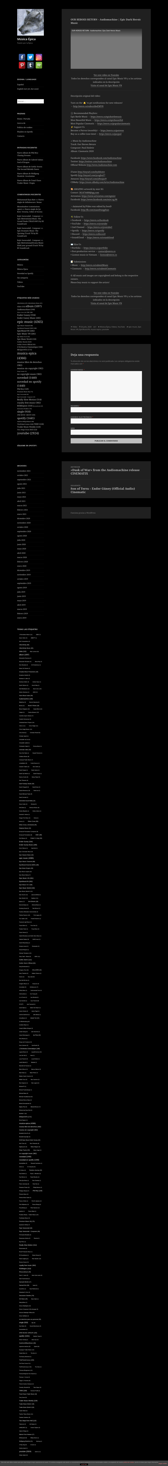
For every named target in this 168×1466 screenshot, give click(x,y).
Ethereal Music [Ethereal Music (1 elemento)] (36, 905)
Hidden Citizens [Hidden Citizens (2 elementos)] (36, 973)
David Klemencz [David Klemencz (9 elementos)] (24, 790)
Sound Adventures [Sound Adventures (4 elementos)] (35, 1326)
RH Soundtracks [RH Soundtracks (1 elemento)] (24, 1255)
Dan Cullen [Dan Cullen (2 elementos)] (36, 766)
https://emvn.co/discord (94, 234)
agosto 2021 (22, 484)
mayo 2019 (21, 600)
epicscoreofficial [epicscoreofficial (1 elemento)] (36, 894)
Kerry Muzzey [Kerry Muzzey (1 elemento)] (23, 1038)
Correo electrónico (82, 417)
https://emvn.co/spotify (93, 230)
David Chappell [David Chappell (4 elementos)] (24, 787)
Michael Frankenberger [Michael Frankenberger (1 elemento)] (25, 1090)
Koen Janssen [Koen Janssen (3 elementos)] (23, 1045)
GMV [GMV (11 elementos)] (37, 956)
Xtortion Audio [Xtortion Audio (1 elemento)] (23, 1448)
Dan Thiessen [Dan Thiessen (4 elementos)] (23, 780)
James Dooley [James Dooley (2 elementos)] (23, 1011)
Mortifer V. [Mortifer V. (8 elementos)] (23, 1113)
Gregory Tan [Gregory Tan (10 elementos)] (24, 970)
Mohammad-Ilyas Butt (26, 199)
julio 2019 (21, 592)
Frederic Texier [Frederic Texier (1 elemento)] (23, 929)
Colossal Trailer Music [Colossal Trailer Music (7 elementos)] (26, 759)
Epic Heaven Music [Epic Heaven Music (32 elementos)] (26, 855)
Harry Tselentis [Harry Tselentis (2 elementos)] (23, 973)
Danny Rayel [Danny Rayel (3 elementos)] (36, 777)
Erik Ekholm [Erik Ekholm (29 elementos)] (33, 901)
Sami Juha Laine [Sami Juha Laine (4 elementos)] (37, 1275)
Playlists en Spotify (25, 132)
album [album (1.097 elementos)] (34, 306)
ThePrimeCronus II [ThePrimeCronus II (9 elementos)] (25, 1367)
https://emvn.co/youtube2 (100, 227)
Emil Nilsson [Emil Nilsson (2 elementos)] (23, 838)
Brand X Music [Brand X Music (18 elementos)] (33, 705)
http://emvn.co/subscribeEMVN (88, 106)
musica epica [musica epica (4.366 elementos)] (27, 1123)
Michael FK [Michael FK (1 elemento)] (22, 1086)
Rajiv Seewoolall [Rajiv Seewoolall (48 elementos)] (23, 394)
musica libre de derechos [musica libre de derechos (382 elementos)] (30, 1127)
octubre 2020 (22, 527)
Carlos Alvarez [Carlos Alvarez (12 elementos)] (33, 712)
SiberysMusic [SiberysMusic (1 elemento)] (23, 1302)
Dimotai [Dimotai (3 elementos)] (34, 804)
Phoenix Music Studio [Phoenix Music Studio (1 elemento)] (25, 1197)
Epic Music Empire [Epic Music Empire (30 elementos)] (26, 868)
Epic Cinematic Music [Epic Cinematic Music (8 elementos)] (26, 851)
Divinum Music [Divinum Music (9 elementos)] (34, 807)
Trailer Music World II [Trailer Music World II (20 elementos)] (26, 1407)
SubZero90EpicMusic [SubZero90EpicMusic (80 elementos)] (25, 421)
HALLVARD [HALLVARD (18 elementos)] (37, 970)
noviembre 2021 (24, 471)
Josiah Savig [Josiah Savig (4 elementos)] (23, 1031)
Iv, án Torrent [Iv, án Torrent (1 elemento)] (23, 997)
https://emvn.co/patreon (112, 130)
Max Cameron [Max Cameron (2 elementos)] (35, 1079)
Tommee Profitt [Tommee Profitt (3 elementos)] (35, 1390)
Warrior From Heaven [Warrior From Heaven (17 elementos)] (26, 1434)
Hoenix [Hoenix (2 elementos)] (21, 976)
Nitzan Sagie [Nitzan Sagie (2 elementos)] (37, 1150)
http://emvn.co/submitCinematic (100, 268)
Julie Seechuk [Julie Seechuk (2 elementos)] (35, 1031)
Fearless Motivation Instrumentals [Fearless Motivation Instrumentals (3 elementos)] (28, 911)
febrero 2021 (22, 510)
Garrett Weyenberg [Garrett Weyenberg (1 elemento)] (24, 942)
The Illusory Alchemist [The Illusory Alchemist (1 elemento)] (25, 1356)
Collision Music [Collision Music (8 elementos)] (24, 756)
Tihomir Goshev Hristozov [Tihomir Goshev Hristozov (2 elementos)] (26, 1384)
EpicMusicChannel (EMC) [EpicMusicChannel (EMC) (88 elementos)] (27, 328)
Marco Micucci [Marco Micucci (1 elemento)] (23, 1069)
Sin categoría (22, 278)
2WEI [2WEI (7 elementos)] (38, 634)
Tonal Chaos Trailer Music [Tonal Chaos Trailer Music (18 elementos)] (28, 1394)
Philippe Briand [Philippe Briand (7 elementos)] (24, 1190)
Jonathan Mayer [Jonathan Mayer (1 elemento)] (24, 1024)
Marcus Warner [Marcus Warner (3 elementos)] (36, 1069)
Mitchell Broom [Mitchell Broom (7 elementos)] (36, 1106)
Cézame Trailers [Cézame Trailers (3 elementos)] (24, 766)
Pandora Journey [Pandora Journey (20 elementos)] (35, 1170)
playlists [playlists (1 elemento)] (22, 1211)
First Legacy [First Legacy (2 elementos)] (37, 915)
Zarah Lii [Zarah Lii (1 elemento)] (38, 1451)
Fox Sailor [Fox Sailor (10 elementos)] (23, 918)
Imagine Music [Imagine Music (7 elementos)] (24, 983)
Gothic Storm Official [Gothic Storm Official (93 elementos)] (26, 344)
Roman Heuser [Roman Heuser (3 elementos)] (24, 1262)
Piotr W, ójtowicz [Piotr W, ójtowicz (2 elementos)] (37, 1201)
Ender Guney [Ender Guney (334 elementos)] (26, 315)
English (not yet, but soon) (28, 89)
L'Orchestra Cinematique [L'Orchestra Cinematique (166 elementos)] (30, 347)
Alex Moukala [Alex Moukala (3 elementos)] (23, 665)
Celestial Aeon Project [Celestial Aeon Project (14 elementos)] (26, 722)
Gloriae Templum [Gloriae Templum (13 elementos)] (25, 953)
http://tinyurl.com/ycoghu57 (91, 175)
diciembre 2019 (23, 570)
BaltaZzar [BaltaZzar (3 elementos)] (22, 702)
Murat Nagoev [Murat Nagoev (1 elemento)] (23, 1120)
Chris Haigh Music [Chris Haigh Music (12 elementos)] (25, 729)
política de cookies (128, 1462)
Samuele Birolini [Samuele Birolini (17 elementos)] (25, 1282)
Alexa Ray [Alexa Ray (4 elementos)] (38, 661)
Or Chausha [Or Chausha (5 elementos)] (31, 1166)
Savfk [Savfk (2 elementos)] (35, 1285)
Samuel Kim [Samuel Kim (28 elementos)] (24, 1285)
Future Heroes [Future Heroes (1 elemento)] (23, 932)
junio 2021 (21, 492)
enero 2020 (21, 566)
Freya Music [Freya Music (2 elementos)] (35, 929)
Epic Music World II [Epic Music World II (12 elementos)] (26, 891)
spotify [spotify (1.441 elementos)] (26, 418)
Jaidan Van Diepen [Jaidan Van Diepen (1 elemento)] (35, 1007)
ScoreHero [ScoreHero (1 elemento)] (22, 1288)
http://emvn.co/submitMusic (94, 265)
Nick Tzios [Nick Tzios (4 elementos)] (22, 1143)
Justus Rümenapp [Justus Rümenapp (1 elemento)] (24, 1035)
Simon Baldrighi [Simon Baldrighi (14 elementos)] (25, 1306)
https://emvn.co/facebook (96, 220)
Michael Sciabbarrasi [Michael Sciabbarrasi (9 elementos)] (26, 1096)
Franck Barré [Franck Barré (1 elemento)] (23, 925)
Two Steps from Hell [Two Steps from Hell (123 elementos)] (27, 430)
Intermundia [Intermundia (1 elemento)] (23, 994)
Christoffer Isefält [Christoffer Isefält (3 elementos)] (24, 743)
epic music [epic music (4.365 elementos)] (30, 322)
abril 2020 (21, 553)
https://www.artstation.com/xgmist (98, 196)
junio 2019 (21, 596)
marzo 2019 (22, 609)
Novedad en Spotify (25, 273)
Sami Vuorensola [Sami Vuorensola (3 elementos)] (24, 1278)
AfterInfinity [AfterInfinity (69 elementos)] (22, 303)
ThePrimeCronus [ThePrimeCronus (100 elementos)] (25, 424)
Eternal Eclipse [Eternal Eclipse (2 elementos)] (23, 905)
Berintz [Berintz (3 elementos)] (22, 705)
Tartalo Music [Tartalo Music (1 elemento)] (23, 1353)
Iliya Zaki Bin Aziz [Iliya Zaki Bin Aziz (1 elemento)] (24, 980)
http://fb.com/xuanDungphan (95, 209)
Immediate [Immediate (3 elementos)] (22, 987)
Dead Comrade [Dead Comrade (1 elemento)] (23, 797)
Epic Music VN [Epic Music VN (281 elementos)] (26, 333)
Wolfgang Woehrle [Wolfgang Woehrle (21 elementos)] (26, 1441)
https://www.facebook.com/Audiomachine (101, 158)
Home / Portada (23, 119)
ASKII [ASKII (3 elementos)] (35, 692)
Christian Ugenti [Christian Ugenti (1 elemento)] (24, 736)
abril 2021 (21, 501)
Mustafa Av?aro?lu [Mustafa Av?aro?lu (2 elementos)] (24, 1133)
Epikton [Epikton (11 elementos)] (34, 898)
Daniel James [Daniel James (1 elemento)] (35, 770)
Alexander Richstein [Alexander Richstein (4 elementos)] (25, 661)
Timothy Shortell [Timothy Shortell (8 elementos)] (24, 1387)
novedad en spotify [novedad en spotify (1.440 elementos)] (29, 1160)
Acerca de (21, 123)
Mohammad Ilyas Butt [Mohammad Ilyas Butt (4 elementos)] (25, 1110)
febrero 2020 (22, 561)
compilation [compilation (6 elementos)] (23, 763)
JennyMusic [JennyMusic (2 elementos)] (23, 1018)
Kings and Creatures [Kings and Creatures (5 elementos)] (25, 1042)
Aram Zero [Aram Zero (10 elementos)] (37, 688)
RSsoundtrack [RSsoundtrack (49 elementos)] (38, 406)
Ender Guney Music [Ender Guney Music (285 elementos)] (29, 318)
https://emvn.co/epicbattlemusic (106, 116)
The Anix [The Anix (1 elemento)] (34, 1353)
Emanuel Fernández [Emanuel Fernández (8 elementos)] (25, 835)
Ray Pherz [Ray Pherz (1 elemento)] (22, 1241)
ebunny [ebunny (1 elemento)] (21, 821)
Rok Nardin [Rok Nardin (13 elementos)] (36, 1258)
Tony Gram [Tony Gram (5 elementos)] (23, 1397)
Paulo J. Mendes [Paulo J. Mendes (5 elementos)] (35, 1173)
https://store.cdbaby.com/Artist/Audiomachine (102, 182)
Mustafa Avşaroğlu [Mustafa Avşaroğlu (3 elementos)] (24, 1136)
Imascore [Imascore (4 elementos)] (35, 983)
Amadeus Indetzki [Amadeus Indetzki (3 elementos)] (24, 675)
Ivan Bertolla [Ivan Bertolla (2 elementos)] (34, 997)
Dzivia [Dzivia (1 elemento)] (36, 818)
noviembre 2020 (24, 523)
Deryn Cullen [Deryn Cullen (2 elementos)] (23, 804)
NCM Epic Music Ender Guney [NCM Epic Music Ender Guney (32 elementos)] (29, 1140)
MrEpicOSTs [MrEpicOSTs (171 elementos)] (24, 349)
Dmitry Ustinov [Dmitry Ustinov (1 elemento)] (37, 811)
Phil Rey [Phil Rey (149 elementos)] (23, 389)
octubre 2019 (22, 579)
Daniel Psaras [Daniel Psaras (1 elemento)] (37, 773)
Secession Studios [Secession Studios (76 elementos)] (24, 409)
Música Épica (26, 39)
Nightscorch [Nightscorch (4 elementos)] (23, 1146)
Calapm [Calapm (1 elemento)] (22, 712)
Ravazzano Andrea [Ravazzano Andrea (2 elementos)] (24, 1238)
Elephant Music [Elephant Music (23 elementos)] (25, 828)
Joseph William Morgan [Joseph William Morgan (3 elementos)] (26, 1028)
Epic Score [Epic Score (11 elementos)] (23, 894)
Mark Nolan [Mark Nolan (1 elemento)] (22, 1072)
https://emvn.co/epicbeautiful (109, 120)
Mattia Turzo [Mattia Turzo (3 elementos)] (23, 1079)
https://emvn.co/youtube (95, 223)
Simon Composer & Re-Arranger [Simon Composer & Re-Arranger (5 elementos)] (28, 1309)
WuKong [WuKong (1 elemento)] (39, 1441)
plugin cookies (163, 1463)
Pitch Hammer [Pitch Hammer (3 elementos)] (35, 1207)
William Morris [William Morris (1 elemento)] (34, 1437)
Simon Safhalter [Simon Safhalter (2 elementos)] (24, 1316)
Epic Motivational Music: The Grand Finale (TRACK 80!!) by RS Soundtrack (30, 221)
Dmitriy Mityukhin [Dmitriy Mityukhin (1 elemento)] (24, 811)
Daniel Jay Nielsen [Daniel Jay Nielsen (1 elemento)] (24, 773)
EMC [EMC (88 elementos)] (30, 312)
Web (73, 428)
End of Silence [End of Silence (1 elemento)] (23, 848)
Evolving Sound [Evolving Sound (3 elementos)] (24, 908)
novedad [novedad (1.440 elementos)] (27, 377)
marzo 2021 (22, 505)
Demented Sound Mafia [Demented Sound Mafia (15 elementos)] (27, 801)
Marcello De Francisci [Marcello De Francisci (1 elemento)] (25, 1065)
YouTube (20, 286)
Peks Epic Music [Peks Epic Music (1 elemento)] (24, 1180)
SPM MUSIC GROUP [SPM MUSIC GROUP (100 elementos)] (26, 415)
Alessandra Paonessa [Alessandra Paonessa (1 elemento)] (25, 658)
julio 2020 (21, 540)
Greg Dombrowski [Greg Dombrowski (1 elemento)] (24, 966)
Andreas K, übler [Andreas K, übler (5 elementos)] (24, 678)
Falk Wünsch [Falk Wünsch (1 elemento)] (36, 908)
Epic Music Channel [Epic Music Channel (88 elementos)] (25, 326)
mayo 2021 (21, 497)
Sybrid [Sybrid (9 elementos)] (36, 1346)
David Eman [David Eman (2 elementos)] (36, 787)
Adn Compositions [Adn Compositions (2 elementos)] (24, 641)
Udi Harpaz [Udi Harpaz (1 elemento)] (32, 1424)
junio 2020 (21, 544)
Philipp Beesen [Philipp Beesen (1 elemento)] (37, 1187)
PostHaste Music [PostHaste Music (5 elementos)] (24, 1218)
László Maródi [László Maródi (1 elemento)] (23, 1062)
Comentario (78, 370)
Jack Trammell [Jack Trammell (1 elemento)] (31, 1004)
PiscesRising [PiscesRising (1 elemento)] (23, 1207)
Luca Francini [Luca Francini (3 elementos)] (23, 1059)
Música (20, 265)
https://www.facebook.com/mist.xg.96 (99, 199)
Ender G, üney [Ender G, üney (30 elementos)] (36, 838)
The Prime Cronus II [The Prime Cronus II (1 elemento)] (24, 1363)
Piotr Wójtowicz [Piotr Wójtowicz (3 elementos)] (24, 1204)
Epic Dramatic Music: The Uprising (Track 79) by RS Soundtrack (27, 233)
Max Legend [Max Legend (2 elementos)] (35, 1083)
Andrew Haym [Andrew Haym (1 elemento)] (37, 682)
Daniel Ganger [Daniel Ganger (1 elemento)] (23, 770)
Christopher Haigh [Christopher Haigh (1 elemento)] (24, 746)
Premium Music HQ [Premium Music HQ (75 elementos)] (25, 392)
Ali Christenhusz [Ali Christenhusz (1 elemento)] (36, 665)
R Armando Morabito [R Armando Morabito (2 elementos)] (25, 1234)
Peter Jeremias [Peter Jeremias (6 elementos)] (24, 1184)
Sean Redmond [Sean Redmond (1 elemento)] (34, 1288)
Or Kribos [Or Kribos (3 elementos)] (22, 1170)
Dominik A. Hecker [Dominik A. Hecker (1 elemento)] (24, 814)
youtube (105, 329)
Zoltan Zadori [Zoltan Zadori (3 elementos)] (23, 1455)
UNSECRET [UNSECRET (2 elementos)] (23, 1427)
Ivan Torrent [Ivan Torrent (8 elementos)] (35, 1000)
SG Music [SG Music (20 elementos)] (23, 1299)
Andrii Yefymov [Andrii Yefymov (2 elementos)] (23, 685)
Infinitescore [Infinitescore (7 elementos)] (34, 987)
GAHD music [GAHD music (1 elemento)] (36, 939)
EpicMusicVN (84, 329)
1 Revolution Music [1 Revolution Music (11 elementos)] (25, 634)
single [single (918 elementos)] (24, 411)
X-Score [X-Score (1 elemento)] (33, 1444)
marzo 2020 (22, 557)
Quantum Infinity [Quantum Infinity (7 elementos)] (24, 1224)
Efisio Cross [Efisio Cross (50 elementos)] (21, 312)
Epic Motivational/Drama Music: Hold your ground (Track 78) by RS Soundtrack (30, 245)
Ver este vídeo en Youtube (106, 75)
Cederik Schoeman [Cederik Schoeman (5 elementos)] (25, 719)
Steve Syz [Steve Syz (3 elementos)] (35, 1339)
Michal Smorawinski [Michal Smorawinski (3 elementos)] (25, 1103)
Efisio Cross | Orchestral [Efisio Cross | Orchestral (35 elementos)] (28, 825)
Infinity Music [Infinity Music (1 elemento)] (23, 990)
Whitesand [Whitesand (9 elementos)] (23, 1437)
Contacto (20, 136)
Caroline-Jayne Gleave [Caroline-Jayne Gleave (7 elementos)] (26, 715)
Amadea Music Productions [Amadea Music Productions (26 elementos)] (28, 672)
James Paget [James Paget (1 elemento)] (35, 1011)
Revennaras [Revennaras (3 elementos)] (23, 1248)
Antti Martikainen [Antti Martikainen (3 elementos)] (24, 688)
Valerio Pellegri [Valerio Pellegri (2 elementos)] (23, 1431)
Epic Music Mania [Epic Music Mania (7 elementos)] (25, 875)
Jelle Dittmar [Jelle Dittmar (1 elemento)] (37, 1014)
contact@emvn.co (106, 251)
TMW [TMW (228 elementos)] (39, 424)
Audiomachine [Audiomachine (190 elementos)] (26, 309)
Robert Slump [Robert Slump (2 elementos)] (36, 1255)
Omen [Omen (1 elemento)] (21, 1166)
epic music (132, 327)
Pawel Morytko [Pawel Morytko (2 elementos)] (34, 1177)
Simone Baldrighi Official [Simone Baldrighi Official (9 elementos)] (27, 1312)
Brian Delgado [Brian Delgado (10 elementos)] (24, 709)
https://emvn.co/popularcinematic (113, 123)
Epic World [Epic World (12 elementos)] (23, 898)
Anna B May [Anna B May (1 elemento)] (35, 685)
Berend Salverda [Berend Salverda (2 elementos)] (34, 702)
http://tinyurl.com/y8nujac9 (93, 178)
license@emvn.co (108, 254)
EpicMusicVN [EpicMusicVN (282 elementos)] (26, 330)
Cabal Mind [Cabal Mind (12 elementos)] (37, 709)
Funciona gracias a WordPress (83, 513)
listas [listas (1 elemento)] (32, 1055)
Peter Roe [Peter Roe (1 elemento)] (36, 1184)
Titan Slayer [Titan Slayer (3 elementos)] (37, 1387)
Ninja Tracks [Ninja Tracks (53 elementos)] (22, 371)
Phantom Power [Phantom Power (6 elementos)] (24, 1187)
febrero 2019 (22, 613)
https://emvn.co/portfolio (96, 247)
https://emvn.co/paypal (110, 134)
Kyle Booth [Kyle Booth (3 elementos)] (35, 1045)
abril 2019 (21, 605)
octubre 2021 (22, 475)
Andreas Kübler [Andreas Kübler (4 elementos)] (24, 682)
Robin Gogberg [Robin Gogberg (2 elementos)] (24, 1258)
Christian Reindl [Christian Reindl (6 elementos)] (35, 732)
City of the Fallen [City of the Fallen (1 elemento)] (24, 753)
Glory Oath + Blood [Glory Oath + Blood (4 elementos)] (25, 956)
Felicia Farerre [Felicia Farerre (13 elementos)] (24, 915)
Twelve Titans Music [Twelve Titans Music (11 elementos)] (26, 1414)
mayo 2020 (21, 549)
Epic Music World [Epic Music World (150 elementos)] (26, 339)
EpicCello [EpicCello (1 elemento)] (34, 848)
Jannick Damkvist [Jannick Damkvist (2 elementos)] (24, 1014)
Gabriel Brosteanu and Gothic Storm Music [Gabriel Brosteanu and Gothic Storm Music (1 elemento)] (30, 936)
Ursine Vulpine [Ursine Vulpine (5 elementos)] (35, 1427)
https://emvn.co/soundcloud (100, 237)
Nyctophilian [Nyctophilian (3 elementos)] (23, 1163)
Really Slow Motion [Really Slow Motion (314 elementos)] (29, 399)
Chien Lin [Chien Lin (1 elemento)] (22, 725)
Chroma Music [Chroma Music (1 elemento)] (37, 746)
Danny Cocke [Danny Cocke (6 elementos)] (23, 777)
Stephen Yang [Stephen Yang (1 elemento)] (37, 1336)
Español (20, 84)
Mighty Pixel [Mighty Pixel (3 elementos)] (23, 1106)
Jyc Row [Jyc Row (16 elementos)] (37, 1035)
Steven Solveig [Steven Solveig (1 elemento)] (23, 1339)
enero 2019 (21, 618)
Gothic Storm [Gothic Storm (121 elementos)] (24, 342)
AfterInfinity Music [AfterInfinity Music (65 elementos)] (35, 303)
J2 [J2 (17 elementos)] (21, 1004)
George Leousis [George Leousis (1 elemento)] (24, 946)
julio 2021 (21, 488)
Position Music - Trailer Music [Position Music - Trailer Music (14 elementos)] (28, 1214)
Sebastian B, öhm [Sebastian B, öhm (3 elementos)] (24, 1292)
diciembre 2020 (23, 518)
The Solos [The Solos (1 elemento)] (38, 1367)
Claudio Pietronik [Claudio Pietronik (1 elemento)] (37, 753)
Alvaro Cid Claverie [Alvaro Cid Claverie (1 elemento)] (24, 668)
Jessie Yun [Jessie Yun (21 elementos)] (34, 1018)
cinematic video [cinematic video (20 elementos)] (25, 749)
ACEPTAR (84, 1464)
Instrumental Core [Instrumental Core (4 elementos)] (36, 990)
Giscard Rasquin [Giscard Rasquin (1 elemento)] (24, 949)
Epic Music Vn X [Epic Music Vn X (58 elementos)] (23, 336)
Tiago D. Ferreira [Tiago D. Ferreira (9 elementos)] (24, 1380)
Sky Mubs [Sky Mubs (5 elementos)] (22, 1326)
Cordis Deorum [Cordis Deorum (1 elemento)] (35, 763)
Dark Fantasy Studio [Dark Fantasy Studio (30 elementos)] (26, 783)
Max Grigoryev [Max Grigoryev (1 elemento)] (23, 1083)
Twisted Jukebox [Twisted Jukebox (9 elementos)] (24, 1417)
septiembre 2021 (24, 479)
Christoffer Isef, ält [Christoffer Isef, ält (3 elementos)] (24, 739)
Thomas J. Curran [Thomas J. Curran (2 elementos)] (24, 1377)
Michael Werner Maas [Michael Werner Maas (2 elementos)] (25, 1100)
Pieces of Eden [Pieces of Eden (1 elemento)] (23, 1201)
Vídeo (75, 327)
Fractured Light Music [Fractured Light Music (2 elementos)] (25, 922)
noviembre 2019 (24, 574)
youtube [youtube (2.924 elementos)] (28, 433)
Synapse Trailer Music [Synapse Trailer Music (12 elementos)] (26, 1349)
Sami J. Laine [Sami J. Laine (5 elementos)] (23, 1275)
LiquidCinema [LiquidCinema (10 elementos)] (36, 1052)
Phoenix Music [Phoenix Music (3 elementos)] (23, 1194)
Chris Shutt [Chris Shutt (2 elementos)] (22, 732)
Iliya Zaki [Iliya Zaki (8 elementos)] (31, 976)
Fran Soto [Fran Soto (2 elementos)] (34, 925)
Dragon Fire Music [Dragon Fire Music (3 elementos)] (24, 818)
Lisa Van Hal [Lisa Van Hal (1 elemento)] (23, 1055)
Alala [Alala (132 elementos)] (21, 306)
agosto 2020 (22, 536)
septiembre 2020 (24, 531)
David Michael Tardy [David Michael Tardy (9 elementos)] (25, 794)
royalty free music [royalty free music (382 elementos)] (29, 402)
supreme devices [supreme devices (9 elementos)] (24, 1346)
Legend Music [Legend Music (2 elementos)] (23, 1052)
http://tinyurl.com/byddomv (91, 171)
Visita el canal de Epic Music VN (106, 85)
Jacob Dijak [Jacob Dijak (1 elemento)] (22, 1007)
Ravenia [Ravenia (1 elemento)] (37, 1238)
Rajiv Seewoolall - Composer (29, 216)
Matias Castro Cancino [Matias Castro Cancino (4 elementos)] (26, 1076)
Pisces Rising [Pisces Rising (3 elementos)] (36, 1204)
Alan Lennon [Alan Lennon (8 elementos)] (34, 651)
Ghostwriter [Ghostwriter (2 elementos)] (35, 946)
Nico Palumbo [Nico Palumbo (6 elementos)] (34, 1143)
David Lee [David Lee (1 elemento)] (36, 790)
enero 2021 (21, 514)
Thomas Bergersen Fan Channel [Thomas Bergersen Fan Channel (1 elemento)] (28, 1373)
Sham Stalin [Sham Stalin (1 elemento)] (35, 1299)
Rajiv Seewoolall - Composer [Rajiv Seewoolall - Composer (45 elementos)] (26, 397)
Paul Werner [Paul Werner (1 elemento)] (23, 1177)
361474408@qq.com (89, 192)
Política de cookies (24, 127)
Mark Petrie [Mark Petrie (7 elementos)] (34, 1072)
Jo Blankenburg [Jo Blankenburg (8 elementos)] (24, 1021)
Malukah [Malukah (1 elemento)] (34, 1062)
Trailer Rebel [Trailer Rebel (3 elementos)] (23, 1410)
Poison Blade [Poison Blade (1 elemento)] (32, 1211)
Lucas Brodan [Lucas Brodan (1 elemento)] (35, 1059)
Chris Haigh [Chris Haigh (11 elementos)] (33, 725)
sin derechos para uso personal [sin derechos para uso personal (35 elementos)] (30, 1319)
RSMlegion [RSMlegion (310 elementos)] (24, 405)
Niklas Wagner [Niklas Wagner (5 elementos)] (35, 1146)
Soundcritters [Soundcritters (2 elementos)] (23, 1329)
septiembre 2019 (24, 583)
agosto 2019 (22, 587)
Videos (20, 282)
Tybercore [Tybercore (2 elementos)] (22, 1424)
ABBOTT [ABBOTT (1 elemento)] (34, 638)
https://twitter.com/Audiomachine (95, 161)
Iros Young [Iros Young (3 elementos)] (33, 994)
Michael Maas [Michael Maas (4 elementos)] (23, 1093)
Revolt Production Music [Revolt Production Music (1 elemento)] (26, 1251)
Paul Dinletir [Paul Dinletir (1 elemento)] (23, 1173)
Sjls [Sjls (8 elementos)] (33, 1322)
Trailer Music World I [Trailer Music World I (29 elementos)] (26, 1404)
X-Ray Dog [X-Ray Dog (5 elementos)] (23, 1444)
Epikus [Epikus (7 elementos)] (22, 901)
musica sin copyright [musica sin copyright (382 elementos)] (30, 368)
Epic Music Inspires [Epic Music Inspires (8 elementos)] (25, 871)
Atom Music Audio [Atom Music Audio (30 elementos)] (26, 695)
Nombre (75, 406)
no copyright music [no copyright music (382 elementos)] (29, 374)
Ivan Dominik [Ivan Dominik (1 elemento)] (23, 1000)
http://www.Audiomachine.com (102, 165)
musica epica (96, 329)
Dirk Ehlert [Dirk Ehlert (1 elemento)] (22, 807)
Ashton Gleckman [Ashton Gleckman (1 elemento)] (24, 692)
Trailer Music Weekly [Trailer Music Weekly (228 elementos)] (29, 427)
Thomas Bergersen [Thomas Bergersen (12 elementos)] (26, 1370)
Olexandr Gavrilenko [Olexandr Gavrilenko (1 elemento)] (36, 1163)
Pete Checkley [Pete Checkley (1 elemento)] (36, 1180)
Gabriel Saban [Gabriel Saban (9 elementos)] (24, 939)
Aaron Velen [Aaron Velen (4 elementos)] (23, 638)
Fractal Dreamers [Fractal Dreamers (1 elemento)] (36, 918)
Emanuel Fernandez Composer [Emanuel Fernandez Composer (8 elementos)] (28, 831)
